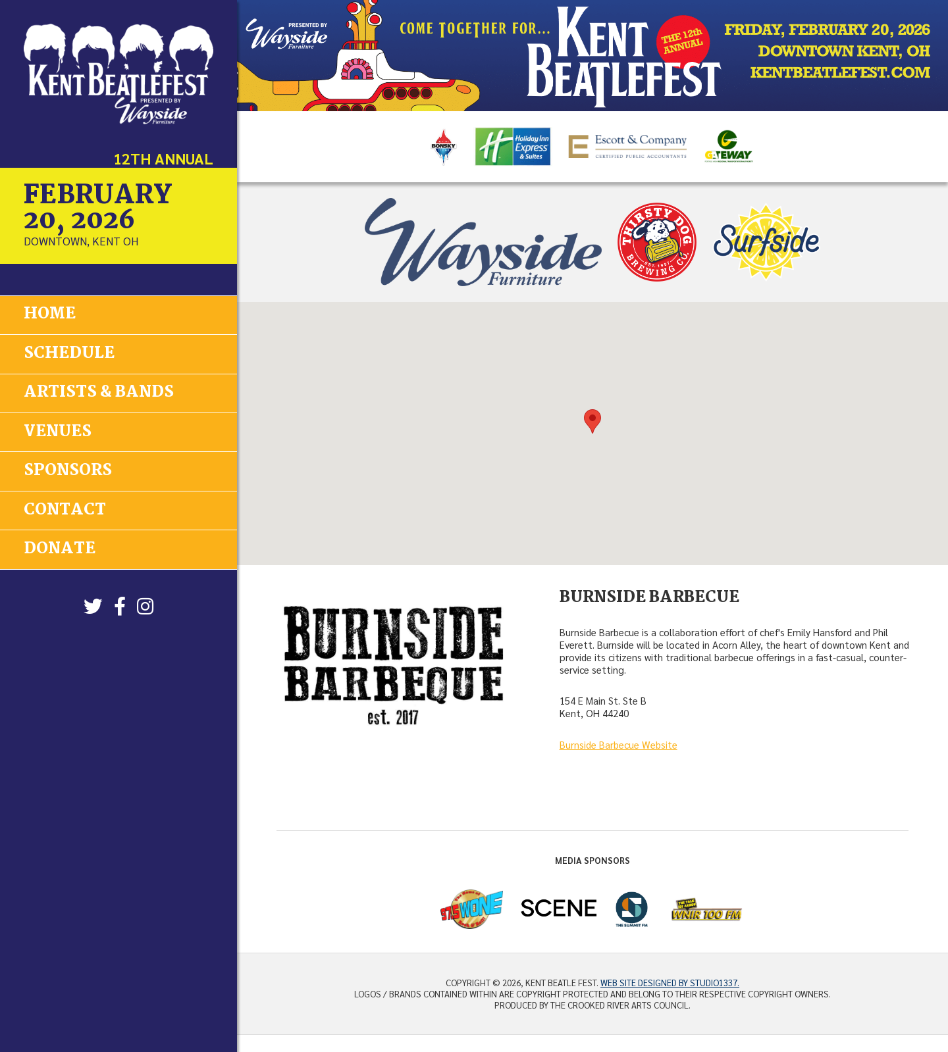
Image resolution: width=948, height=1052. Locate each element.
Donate (59, 547)
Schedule (69, 353)
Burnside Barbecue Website (618, 744)
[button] (592, 421)
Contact (65, 508)
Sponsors (68, 469)
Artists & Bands (99, 392)
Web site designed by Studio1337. (669, 982)
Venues (58, 430)
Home (50, 314)
